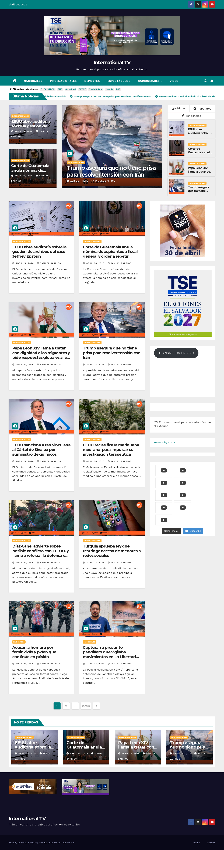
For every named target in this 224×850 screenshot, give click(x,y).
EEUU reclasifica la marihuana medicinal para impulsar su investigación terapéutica (111, 450)
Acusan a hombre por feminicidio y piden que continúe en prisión (34, 652)
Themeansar (68, 842)
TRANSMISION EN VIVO (176, 353)
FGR (118, 89)
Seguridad (70, 89)
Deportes (92, 81)
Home (196, 842)
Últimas (179, 108)
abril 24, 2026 (24, 131)
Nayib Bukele (96, 89)
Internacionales (63, 81)
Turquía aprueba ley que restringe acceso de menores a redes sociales (112, 551)
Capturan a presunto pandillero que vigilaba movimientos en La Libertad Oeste (109, 654)
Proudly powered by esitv (23, 842)
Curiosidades (149, 81)
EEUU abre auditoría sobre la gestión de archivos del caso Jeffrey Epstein (39, 252)
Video (174, 81)
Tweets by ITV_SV (165, 442)
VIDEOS (211, 842)
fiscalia (109, 89)
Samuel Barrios (130, 181)
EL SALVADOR (48, 89)
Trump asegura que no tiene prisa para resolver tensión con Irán (138, 171)
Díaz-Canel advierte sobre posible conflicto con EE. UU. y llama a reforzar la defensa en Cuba (40, 553)
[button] (205, 81)
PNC (60, 89)
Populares (202, 108)
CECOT (82, 89)
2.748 (86, 706)
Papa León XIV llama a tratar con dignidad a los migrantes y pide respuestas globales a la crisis (41, 355)
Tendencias (191, 115)
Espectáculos (118, 81)
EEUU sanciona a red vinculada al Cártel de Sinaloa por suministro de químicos (41, 450)
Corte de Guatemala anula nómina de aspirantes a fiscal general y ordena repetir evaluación (110, 254)
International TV (112, 62)
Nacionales (33, 81)
